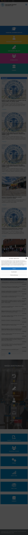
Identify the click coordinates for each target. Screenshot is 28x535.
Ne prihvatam (14, 271)
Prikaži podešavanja (14, 275)
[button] (26, 258)
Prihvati (14, 268)
